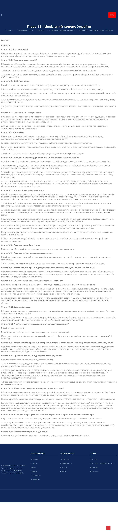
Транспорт (65, 459)
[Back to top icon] (108, 528)
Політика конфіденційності (102, 463)
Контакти (94, 471)
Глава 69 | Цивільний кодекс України (96, 30)
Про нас (93, 459)
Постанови (36, 475)
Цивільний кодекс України (61, 30)
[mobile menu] (1, 15)
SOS (112, 15)
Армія (63, 471)
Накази (34, 471)
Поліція (63, 467)
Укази (33, 467)
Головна (9, 30)
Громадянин (66, 463)
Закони (34, 463)
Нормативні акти (25, 30)
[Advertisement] (59, 517)
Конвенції (35, 479)
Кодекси (41, 30)
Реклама (94, 467)
